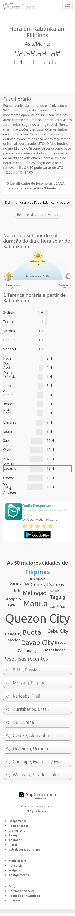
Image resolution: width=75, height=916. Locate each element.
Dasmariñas (19, 583)
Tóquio (8, 322)
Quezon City (37, 618)
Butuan (54, 590)
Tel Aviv (9, 376)
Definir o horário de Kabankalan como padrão (37, 202)
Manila (35, 603)
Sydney (9, 312)
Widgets (14, 870)
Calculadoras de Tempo (25, 849)
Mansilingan (55, 650)
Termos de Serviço (22, 891)
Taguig (57, 597)
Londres (9, 422)
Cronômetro (17, 830)
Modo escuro (17, 860)
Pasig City (13, 634)
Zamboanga (28, 650)
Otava (8, 450)
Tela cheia (16, 865)
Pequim (9, 340)
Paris (7, 413)
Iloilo (17, 590)
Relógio (14, 835)
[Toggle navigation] (67, 6)
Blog (12, 886)
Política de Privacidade (24, 895)
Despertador (17, 821)
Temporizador (18, 825)
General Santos (47, 584)
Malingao (34, 593)
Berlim (8, 395)
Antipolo (13, 599)
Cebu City (57, 631)
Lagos (8, 431)
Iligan (11, 605)
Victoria (9, 331)
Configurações (19, 875)
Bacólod (14, 640)
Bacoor (61, 642)
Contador (15, 840)
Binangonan (37, 578)
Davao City (37, 642)
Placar (13, 844)
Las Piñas (58, 606)
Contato (14, 900)
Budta (31, 632)
